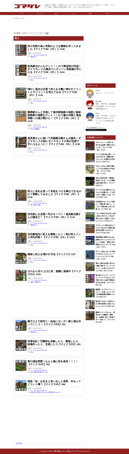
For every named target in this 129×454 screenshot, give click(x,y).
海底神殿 (36, 129)
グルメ (73, 13)
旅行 (56, 13)
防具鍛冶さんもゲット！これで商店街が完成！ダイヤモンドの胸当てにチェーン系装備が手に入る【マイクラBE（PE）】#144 (54, 69)
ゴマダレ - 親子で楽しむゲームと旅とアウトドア (62, 451)
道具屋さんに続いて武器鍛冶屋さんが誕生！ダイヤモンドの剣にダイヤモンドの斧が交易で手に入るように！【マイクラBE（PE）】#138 (54, 141)
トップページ (17, 18)
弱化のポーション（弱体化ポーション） (49, 392)
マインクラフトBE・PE (40, 55)
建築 (32, 56)
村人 (35, 56)
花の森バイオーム (42, 372)
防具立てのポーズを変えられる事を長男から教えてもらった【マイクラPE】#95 (105, 304)
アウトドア (39, 13)
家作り (33, 282)
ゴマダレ (19, 443)
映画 (90, 13)
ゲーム (22, 13)
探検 (35, 372)
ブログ (107, 13)
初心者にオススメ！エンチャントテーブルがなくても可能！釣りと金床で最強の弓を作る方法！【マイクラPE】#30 (105, 280)
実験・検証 (37, 205)
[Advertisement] (49, 25)
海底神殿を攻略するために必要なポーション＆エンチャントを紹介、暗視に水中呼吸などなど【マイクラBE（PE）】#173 (105, 242)
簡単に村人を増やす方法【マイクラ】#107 (52, 254)
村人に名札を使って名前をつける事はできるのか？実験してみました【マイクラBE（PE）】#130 (54, 194)
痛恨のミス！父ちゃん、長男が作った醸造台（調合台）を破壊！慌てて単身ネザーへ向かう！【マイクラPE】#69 (105, 317)
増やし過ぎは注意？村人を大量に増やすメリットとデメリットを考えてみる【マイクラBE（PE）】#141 (54, 92)
